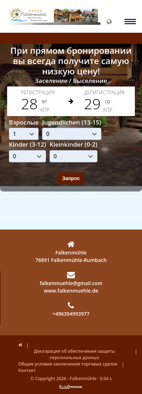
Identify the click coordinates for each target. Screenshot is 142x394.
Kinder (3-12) (27, 144)
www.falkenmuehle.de (71, 290)
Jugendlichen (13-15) (71, 122)
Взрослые (24, 122)
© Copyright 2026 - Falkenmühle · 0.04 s (71, 378)
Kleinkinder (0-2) (73, 144)
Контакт (27, 370)
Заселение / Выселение (71, 81)
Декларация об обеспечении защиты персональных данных (74, 354)
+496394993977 (71, 309)
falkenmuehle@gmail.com (71, 279)
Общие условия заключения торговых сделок (68, 364)
